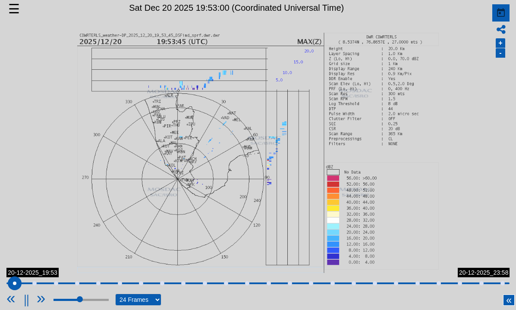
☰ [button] (14, 9)
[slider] (13, 283)
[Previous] (21, 298)
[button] (257, 152)
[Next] (41, 298)
